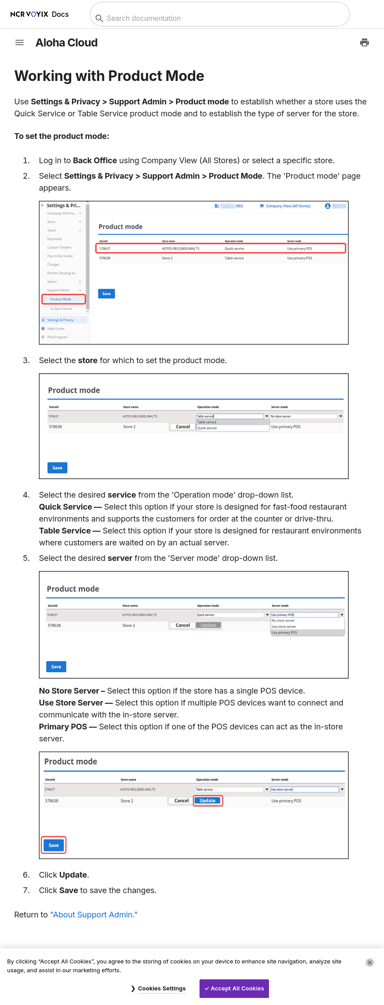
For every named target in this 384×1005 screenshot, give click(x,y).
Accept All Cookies (237, 988)
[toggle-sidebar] (19, 42)
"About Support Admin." (94, 914)
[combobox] (219, 18)
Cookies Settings (162, 988)
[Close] (370, 962)
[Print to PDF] (364, 42)
